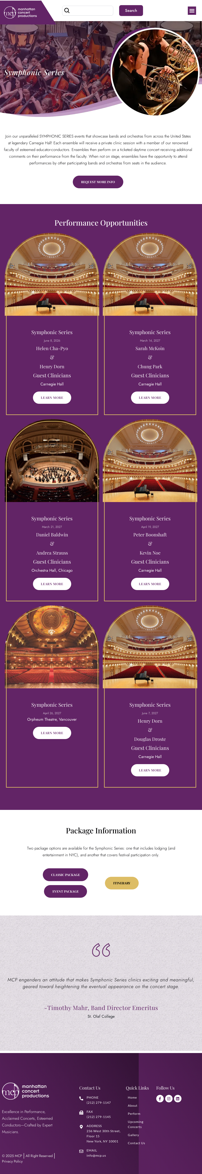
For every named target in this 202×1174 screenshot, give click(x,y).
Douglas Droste (150, 739)
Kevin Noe (150, 553)
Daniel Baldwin (52, 535)
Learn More (52, 398)
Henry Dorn (52, 367)
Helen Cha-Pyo (52, 348)
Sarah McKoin (150, 348)
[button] (192, 11)
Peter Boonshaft (150, 535)
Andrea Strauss (52, 553)
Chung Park (150, 367)
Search (131, 10)
